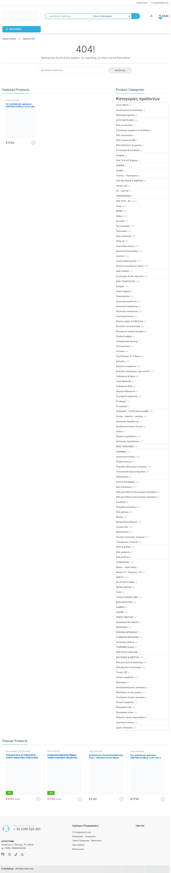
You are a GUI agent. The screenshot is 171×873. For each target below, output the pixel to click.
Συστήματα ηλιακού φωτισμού (130, 697)
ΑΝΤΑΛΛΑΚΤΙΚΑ (124, 587)
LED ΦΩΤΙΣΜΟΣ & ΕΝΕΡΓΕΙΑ (129, 180)
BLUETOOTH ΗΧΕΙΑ (125, 582)
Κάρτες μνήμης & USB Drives (129, 321)
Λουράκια (120, 502)
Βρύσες (119, 517)
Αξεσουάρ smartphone (126, 311)
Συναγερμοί (121, 406)
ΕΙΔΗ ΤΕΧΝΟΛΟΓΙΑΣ (125, 281)
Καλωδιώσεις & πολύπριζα (128, 667)
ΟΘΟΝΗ (120, 612)
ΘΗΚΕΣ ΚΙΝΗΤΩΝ (124, 617)
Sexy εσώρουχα (123, 236)
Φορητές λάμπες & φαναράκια (130, 717)
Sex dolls (120, 221)
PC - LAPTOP (122, 191)
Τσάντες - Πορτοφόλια (127, 175)
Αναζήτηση (120, 70)
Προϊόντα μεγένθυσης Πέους (130, 266)
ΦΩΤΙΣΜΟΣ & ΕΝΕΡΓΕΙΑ (127, 657)
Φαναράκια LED (123, 707)
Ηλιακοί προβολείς (125, 677)
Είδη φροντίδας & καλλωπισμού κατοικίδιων (136, 492)
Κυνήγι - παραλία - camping (129, 416)
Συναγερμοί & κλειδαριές (128, 150)
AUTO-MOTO (122, 105)
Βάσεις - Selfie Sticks (126, 567)
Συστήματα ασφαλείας (127, 396)
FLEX (118, 592)
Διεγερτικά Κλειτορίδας (127, 251)
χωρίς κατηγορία (12, 100)
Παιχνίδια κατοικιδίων (126, 507)
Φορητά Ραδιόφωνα (125, 391)
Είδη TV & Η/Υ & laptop (126, 160)
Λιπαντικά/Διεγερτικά (126, 261)
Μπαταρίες (121, 682)
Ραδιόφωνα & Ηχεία (125, 376)
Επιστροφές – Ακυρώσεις (84, 836)
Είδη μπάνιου (122, 512)
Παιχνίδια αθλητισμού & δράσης (131, 466)
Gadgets (120, 155)
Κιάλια (119, 431)
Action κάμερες (123, 291)
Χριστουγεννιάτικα (125, 722)
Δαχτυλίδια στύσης (125, 246)
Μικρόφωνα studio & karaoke (129, 331)
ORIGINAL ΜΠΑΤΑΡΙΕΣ (126, 632)
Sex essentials (122, 226)
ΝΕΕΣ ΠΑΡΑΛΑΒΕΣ (125, 446)
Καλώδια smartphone (126, 366)
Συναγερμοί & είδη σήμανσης (130, 276)
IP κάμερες (121, 401)
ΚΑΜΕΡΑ (120, 607)
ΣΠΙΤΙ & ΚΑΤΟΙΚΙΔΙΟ (125, 482)
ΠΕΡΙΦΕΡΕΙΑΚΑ (123, 196)
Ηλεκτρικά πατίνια (125, 316)
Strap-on (120, 241)
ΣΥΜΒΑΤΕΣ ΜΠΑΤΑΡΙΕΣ (127, 637)
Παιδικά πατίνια (123, 461)
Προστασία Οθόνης (125, 642)
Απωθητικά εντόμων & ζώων (129, 426)
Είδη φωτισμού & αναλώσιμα (129, 662)
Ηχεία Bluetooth (123, 381)
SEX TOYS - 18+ (123, 201)
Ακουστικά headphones (127, 306)
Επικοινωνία (141, 3)
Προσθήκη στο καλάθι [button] (33, 142)
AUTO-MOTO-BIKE (125, 120)
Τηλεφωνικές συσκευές (127, 542)
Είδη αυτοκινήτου (124, 125)
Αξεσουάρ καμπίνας (125, 115)
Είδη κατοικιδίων (124, 487)
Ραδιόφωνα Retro (124, 386)
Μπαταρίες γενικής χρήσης (129, 692)
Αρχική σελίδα (9, 39)
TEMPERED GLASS (125, 647)
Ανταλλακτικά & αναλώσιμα (129, 110)
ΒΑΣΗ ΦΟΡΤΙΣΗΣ (124, 602)
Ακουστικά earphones (126, 301)
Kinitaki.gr (8, 868)
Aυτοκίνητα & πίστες (125, 456)
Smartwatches (123, 296)
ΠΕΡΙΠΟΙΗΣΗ (122, 477)
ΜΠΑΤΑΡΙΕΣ (122, 627)
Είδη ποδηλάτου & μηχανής (129, 145)
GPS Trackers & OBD (125, 140)
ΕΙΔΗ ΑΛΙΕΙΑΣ (122, 271)
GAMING (120, 165)
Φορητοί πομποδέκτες (126, 436)
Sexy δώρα (121, 231)
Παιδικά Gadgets (124, 336)
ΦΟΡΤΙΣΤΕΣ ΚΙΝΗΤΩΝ (126, 652)
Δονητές (120, 256)
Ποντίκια (120, 351)
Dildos (119, 216)
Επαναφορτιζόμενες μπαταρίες (130, 687)
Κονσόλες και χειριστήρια (128, 326)
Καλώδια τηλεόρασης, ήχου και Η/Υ (133, 371)
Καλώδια (120, 361)
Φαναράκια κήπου (124, 712)
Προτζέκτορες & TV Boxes (128, 356)
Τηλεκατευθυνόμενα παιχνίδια (130, 471)
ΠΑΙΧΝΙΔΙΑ (121, 451)
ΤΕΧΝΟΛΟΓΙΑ (122, 562)
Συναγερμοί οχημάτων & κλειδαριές (133, 130)
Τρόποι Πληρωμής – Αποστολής (87, 840)
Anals (118, 206)
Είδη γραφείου (123, 552)
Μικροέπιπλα (122, 532)
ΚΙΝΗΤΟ (120, 577)
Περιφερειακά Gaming (126, 341)
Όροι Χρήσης (78, 845)
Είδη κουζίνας (122, 557)
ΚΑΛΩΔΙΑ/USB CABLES (127, 622)
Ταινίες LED (121, 186)
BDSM (119, 211)
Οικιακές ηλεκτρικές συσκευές (130, 537)
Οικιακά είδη (122, 527)
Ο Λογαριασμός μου (160, 3)
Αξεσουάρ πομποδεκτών (127, 421)
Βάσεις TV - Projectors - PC (129, 572)
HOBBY (119, 170)
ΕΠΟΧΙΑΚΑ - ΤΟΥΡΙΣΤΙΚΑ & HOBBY (132, 411)
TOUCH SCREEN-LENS (127, 597)
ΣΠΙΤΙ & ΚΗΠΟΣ (123, 547)
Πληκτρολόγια (123, 346)
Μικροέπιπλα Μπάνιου (126, 522)
